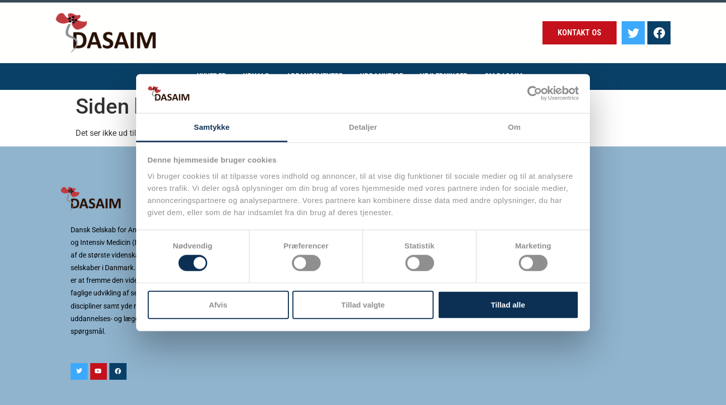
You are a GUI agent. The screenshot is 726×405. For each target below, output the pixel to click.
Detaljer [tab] (363, 127)
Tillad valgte (363, 304)
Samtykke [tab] (212, 127)
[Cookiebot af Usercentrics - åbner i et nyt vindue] (535, 93)
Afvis (218, 304)
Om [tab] (514, 127)
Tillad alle (508, 304)
